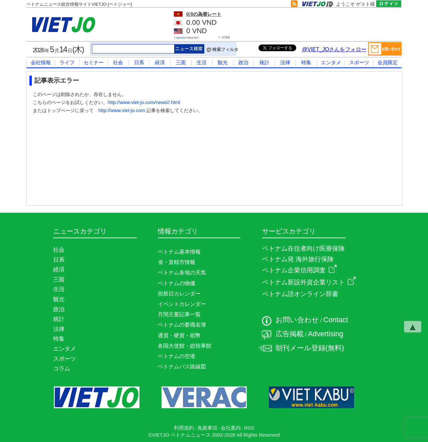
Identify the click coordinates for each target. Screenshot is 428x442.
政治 (243, 62)
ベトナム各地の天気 (182, 272)
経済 (160, 62)
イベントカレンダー (182, 304)
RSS (249, 428)
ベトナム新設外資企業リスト (309, 282)
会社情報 (41, 62)
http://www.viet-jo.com (121, 110)
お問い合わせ (297, 320)
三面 (181, 62)
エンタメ (331, 62)
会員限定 (388, 62)
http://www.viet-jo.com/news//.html (144, 102)
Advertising (325, 334)
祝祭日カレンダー (179, 293)
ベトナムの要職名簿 (182, 325)
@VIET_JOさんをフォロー (334, 49)
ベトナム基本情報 (179, 252)
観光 (223, 62)
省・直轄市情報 (176, 262)
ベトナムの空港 (176, 356)
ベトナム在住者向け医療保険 (303, 248)
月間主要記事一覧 (179, 314)
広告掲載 (290, 334)
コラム (61, 368)
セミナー (94, 62)
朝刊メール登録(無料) (310, 348)
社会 (118, 62)
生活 (202, 62)
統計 (264, 62)
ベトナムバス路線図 (182, 366)
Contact (335, 320)
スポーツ (359, 62)
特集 (306, 62)
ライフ (67, 62)
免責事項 (207, 428)
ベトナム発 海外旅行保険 (298, 259)
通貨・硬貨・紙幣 (179, 335)
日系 (139, 62)
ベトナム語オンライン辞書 (300, 293)
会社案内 (231, 428)
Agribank (180, 37)
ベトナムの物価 (176, 283)
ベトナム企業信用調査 (299, 270)
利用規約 (184, 428)
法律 (285, 62)
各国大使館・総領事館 (184, 346)
